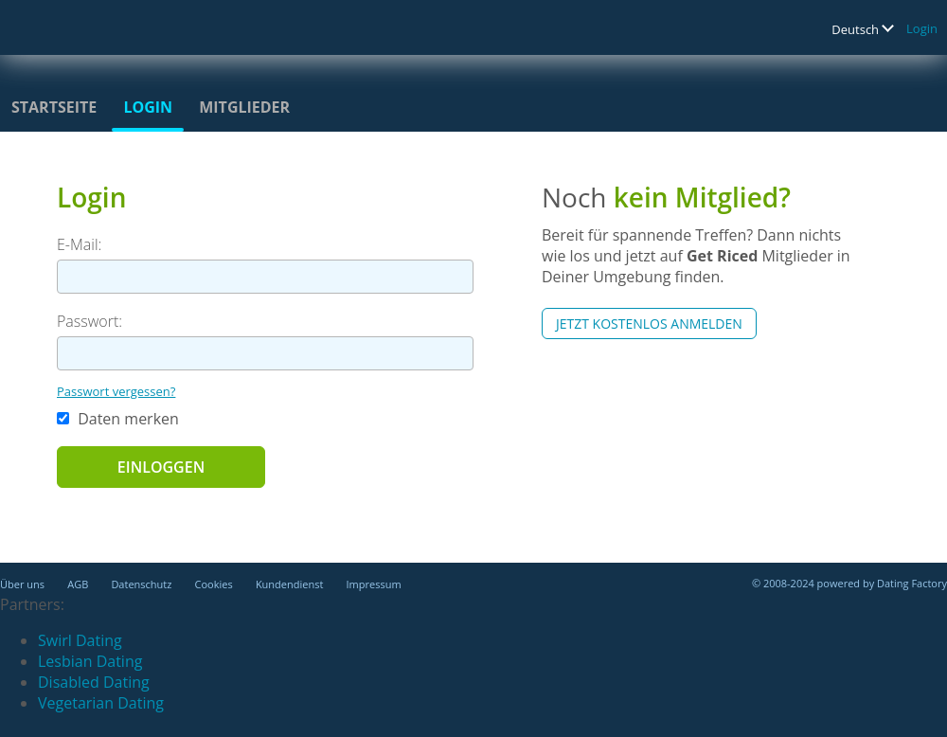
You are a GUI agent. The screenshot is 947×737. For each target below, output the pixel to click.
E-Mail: (79, 244)
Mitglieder (244, 107)
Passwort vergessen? (116, 391)
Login (922, 28)
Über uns (22, 584)
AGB (77, 584)
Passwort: (89, 321)
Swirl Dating (80, 640)
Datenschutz (141, 584)
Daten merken (118, 418)
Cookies (214, 584)
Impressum (374, 584)
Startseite (54, 107)
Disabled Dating (94, 682)
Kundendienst (289, 584)
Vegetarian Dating (101, 702)
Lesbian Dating (90, 661)
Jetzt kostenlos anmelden (649, 324)
